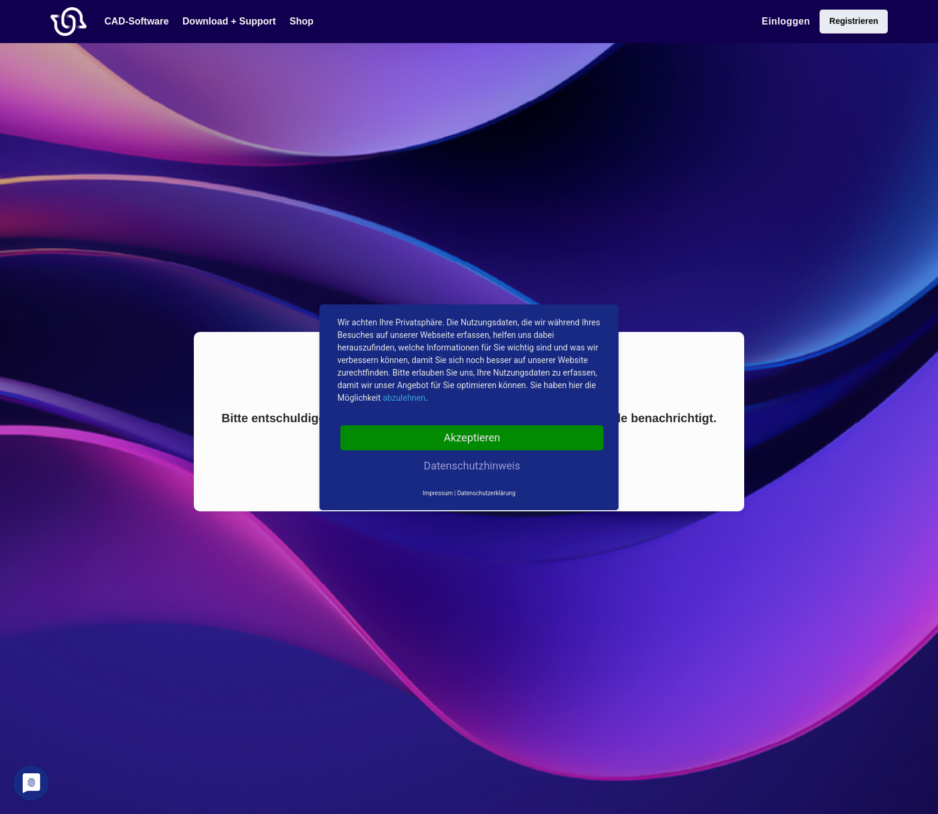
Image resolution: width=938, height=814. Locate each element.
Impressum (437, 493)
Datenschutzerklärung (486, 493)
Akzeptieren (472, 437)
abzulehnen (404, 398)
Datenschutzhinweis (472, 465)
